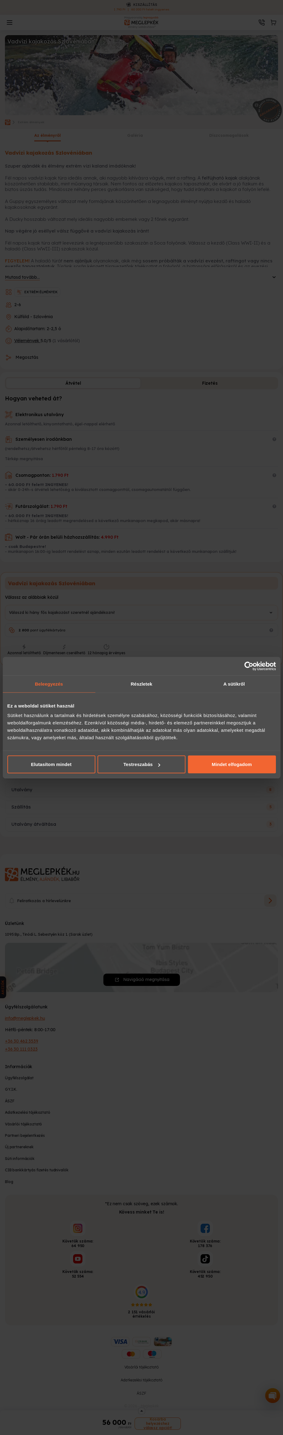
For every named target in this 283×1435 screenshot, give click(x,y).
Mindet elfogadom (232, 764)
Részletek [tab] (141, 683)
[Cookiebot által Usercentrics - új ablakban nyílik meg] (249, 666)
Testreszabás (141, 764)
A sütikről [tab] (234, 683)
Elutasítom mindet (51, 764)
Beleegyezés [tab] (49, 683)
